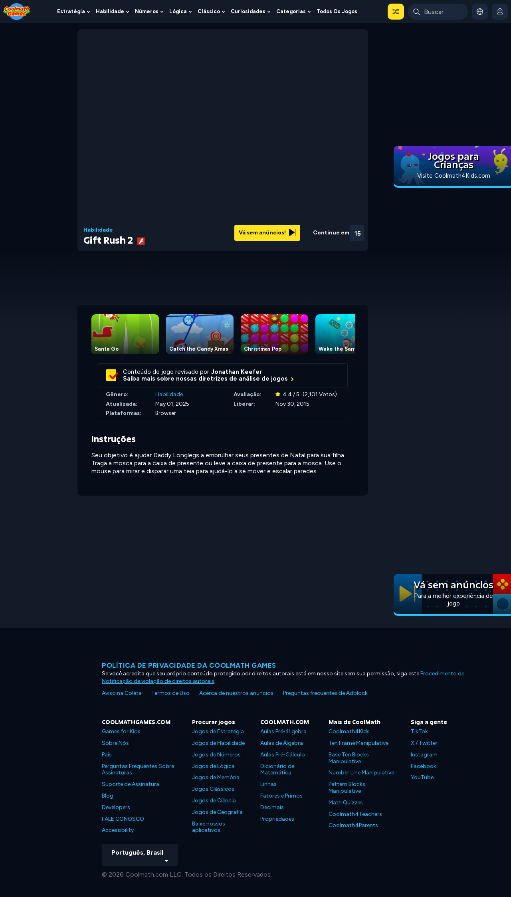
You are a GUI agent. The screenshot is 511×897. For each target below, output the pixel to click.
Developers (116, 807)
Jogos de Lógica (213, 766)
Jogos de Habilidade (218, 743)
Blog (107, 795)
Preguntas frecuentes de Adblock (325, 693)
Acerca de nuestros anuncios (236, 693)
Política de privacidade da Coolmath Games (189, 665)
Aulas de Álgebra (281, 743)
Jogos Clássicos (213, 789)
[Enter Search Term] (438, 12)
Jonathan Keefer (236, 371)
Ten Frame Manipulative (358, 743)
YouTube (422, 777)
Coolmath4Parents (353, 825)
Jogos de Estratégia (218, 731)
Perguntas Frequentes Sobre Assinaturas (138, 769)
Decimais (272, 807)
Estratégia (71, 11)
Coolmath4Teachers (355, 814)
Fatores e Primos (281, 795)
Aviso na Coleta (122, 693)
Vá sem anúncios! (267, 232)
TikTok (419, 731)
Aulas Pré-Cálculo (282, 754)
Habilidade (110, 11)
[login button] (500, 12)
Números (146, 11)
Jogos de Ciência (214, 800)
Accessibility (118, 830)
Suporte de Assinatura (130, 784)
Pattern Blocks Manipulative (347, 787)
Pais (107, 754)
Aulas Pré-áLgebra (283, 731)
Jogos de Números (216, 754)
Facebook (423, 766)
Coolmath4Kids (349, 731)
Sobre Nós (115, 743)
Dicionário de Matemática (277, 769)
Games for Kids (121, 731)
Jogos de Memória (216, 777)
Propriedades (277, 819)
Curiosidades (248, 11)
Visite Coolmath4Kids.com (453, 175)
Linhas (268, 784)
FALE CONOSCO (123, 819)
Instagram (424, 754)
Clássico (209, 11)
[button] (396, 12)
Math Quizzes (346, 802)
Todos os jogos (337, 11)
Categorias (291, 11)
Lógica (178, 11)
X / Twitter (424, 743)
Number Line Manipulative (361, 772)
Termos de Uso (170, 693)
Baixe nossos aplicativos (208, 827)
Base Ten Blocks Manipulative (349, 758)
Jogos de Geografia (217, 812)
